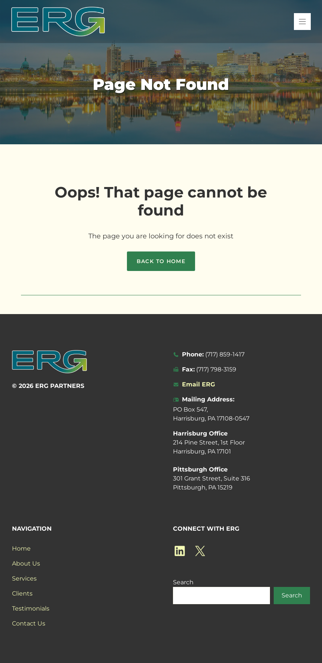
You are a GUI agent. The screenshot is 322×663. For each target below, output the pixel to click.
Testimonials (30, 608)
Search (183, 582)
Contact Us (28, 623)
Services (24, 578)
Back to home (161, 261)
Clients (22, 593)
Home (21, 548)
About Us (26, 563)
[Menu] (302, 21)
